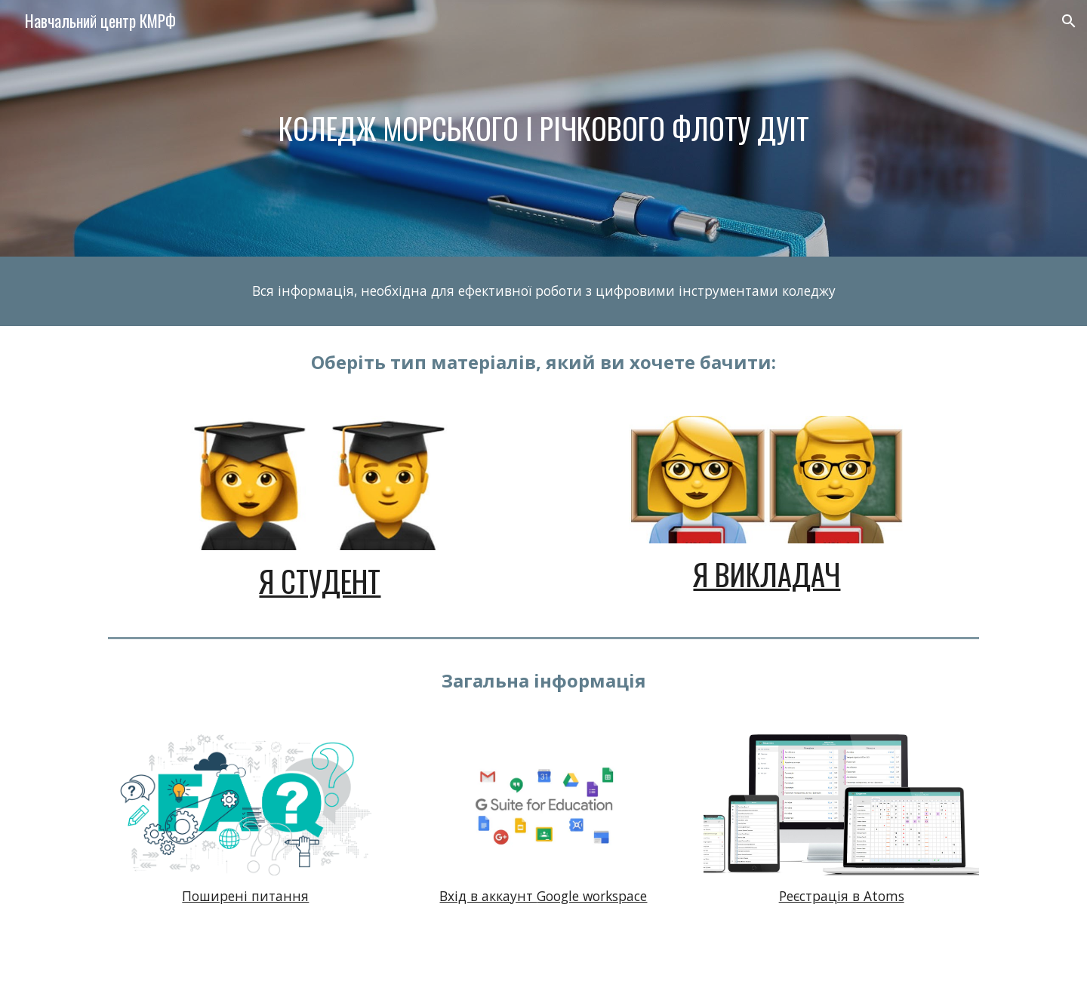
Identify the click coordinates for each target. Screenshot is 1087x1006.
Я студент (319, 580)
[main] (543, 128)
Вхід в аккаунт (488, 896)
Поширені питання (245, 896)
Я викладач (766, 573)
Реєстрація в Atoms (841, 896)
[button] (1069, 21)
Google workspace (592, 896)
